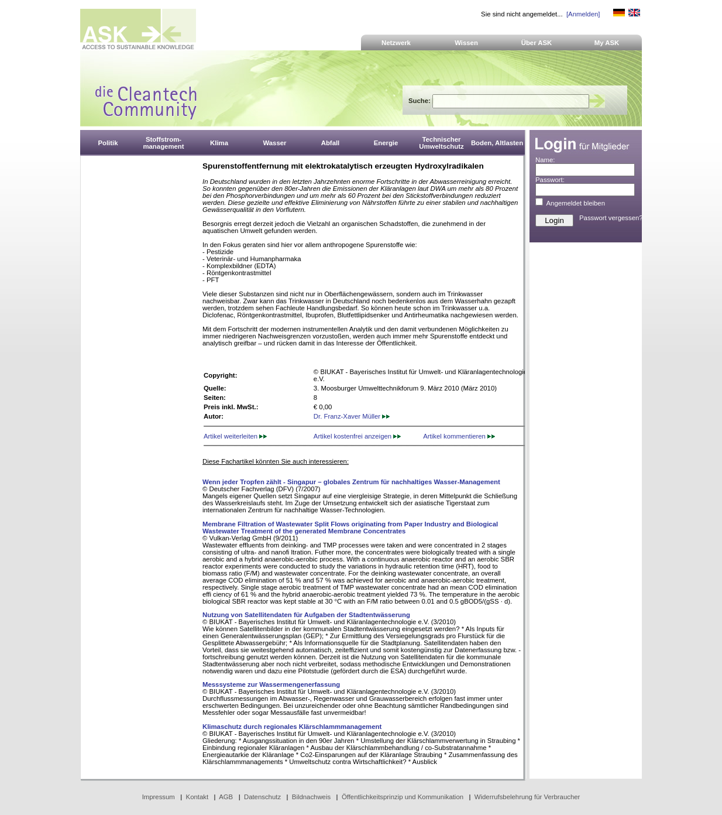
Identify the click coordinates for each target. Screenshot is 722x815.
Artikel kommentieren (459, 436)
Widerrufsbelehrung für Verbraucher (527, 796)
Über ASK (536, 42)
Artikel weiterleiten (235, 436)
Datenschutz (262, 796)
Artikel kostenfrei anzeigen (357, 436)
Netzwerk (396, 42)
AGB (226, 796)
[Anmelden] (583, 14)
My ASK (607, 42)
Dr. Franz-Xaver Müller (352, 416)
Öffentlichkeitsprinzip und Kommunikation (402, 796)
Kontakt (197, 796)
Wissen (466, 42)
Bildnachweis (311, 796)
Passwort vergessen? (611, 217)
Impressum (158, 796)
